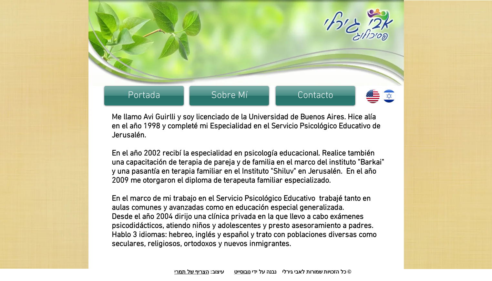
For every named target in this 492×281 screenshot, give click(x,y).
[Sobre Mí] (229, 95)
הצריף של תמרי (191, 272)
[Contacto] (315, 95)
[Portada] (144, 95)
